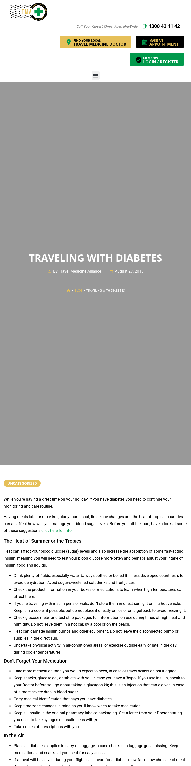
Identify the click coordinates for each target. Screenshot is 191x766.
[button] (96, 75)
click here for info (56, 530)
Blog (78, 290)
